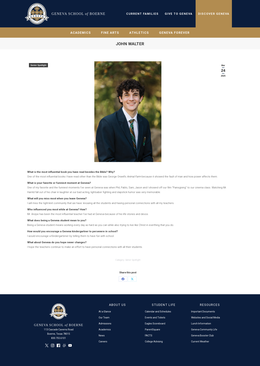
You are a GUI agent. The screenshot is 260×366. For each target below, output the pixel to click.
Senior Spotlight (38, 65)
